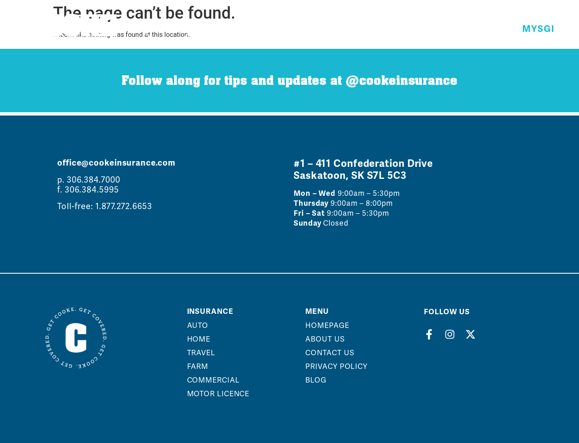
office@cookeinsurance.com (116, 163)
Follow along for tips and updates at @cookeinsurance (289, 80)
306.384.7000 (93, 179)
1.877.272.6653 (123, 206)
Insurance (210, 311)
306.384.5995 (92, 189)
